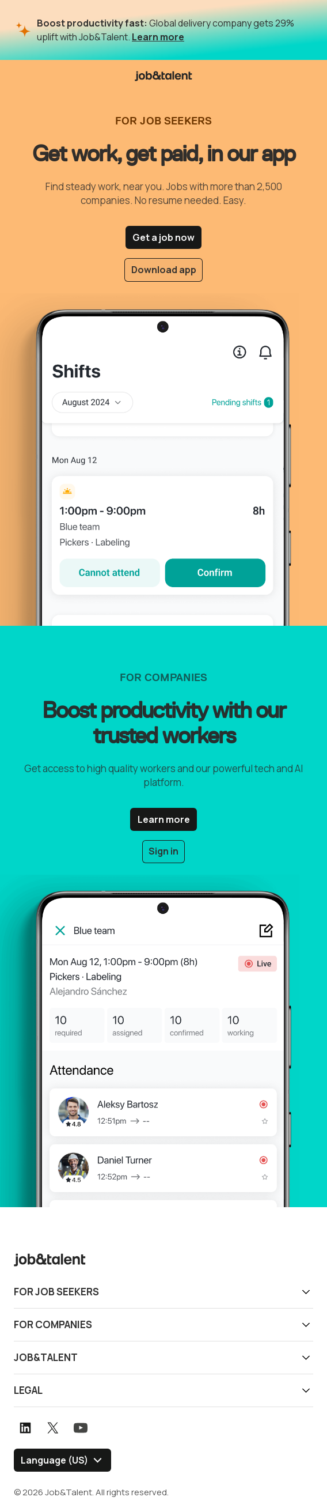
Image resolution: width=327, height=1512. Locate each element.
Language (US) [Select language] (54, 1459)
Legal (28, 1389)
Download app (163, 269)
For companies (53, 1323)
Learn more (158, 37)
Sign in (163, 851)
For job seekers (56, 1290)
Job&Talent (46, 1356)
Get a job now (163, 237)
